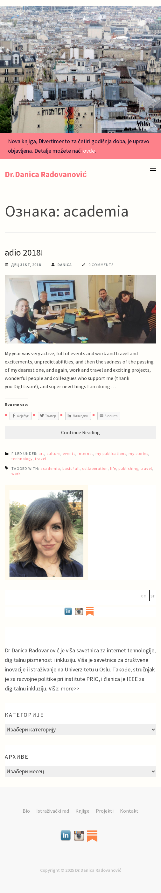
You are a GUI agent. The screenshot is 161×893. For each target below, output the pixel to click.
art (41, 453)
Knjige (82, 811)
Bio (26, 811)
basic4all (71, 468)
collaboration (95, 468)
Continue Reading (80, 432)
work (16, 473)
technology (22, 458)
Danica (65, 264)
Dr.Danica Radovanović (46, 174)
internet (85, 453)
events (69, 453)
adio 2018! (24, 252)
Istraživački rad (52, 811)
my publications (110, 453)
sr (152, 595)
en (143, 595)
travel (40, 458)
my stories (138, 453)
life (113, 468)
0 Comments (101, 264)
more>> (70, 688)
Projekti (105, 811)
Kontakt (129, 811)
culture (53, 453)
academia (50, 468)
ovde (89, 150)
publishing (128, 468)
